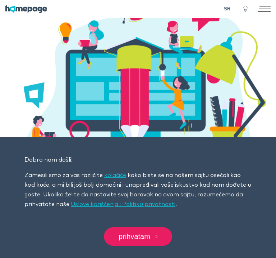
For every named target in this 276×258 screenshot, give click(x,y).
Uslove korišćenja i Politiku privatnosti (123, 204)
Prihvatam (138, 236)
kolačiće (115, 175)
